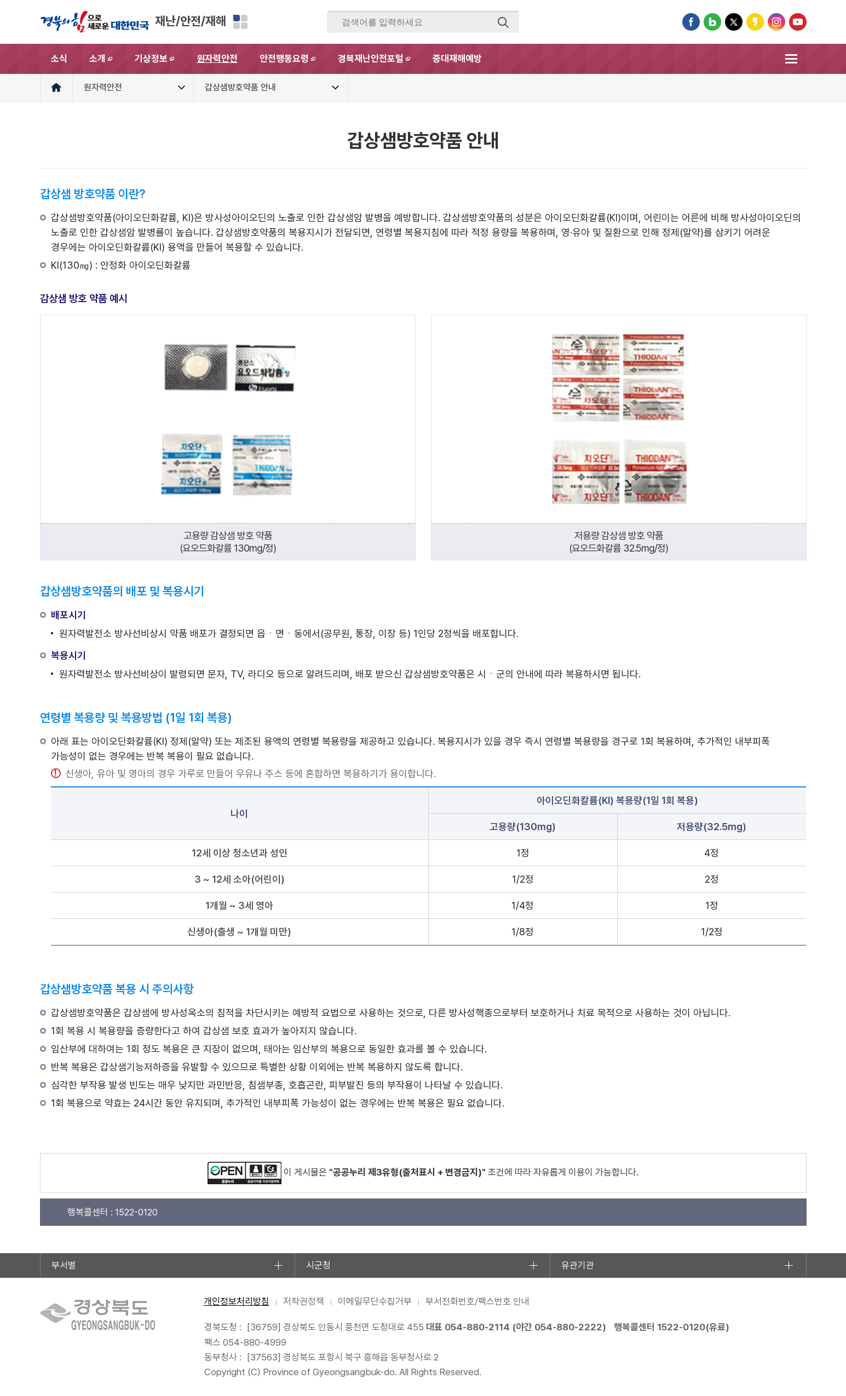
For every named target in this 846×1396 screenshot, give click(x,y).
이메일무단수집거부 (375, 1301)
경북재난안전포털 (380, 63)
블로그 (712, 22)
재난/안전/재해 (190, 21)
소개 (106, 63)
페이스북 (691, 22)
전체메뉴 (791, 59)
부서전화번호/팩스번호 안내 (477, 1301)
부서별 (63, 1265)
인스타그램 (776, 22)
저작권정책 (303, 1301)
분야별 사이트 (240, 22)
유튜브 (798, 22)
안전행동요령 (293, 63)
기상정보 (160, 63)
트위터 (734, 22)
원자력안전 (217, 58)
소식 (59, 58)
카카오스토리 (755, 22)
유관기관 (577, 1265)
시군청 (318, 1265)
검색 (503, 22)
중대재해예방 (457, 58)
